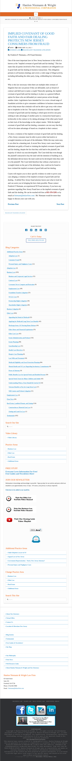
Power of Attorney (14, 370)
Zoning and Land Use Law (17, 411)
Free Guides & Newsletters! (14, 643)
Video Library (12, 437)
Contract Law (13, 280)
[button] (36, 14)
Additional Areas (12, 461)
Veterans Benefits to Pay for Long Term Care (22, 387)
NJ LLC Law (13, 297)
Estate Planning (13, 342)
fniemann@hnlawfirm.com (16, 688)
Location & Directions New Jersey (16, 626)
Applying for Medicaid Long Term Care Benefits (23, 321)
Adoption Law (13, 256)
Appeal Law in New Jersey (15, 556)
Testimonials (11, 415)
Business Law (14, 50)
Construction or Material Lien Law (19, 407)
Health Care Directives (16, 350)
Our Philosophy (10, 655)
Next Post (60, 204)
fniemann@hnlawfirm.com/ (24, 196)
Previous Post (13, 204)
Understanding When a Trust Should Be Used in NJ (24, 383)
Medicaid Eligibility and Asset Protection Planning (24, 362)
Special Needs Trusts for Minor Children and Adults (24, 378)
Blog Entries (9, 635)
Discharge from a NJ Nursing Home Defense (22, 325)
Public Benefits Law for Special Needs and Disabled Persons (27, 374)
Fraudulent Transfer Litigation (35, 50)
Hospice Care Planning (16, 354)
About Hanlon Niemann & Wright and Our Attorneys (22, 668)
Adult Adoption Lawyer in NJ (16, 552)
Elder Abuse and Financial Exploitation (21, 329)
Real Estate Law (39, 701)
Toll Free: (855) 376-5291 (36, 240)
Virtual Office (10, 618)
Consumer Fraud (14, 260)
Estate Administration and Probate (19, 338)
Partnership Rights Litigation (18, 301)
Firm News (10, 399)
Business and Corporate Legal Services (20, 276)
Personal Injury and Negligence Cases (20, 264)
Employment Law (14, 288)
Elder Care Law (13, 333)
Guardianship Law (14, 346)
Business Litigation (13, 309)
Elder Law (10, 313)
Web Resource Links (12, 664)
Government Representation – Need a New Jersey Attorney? (26, 561)
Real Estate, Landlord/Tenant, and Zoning (20, 403)
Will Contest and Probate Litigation (20, 391)
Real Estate (11, 457)
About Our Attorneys (12, 614)
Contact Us (9, 622)
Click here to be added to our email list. (18, 490)
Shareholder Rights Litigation (18, 305)
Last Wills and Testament (16, 358)
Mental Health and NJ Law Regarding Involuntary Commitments (29, 366)
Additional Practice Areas (15, 252)
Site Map (8, 647)
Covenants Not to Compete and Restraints (21, 284)
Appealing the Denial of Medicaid (19, 317)
